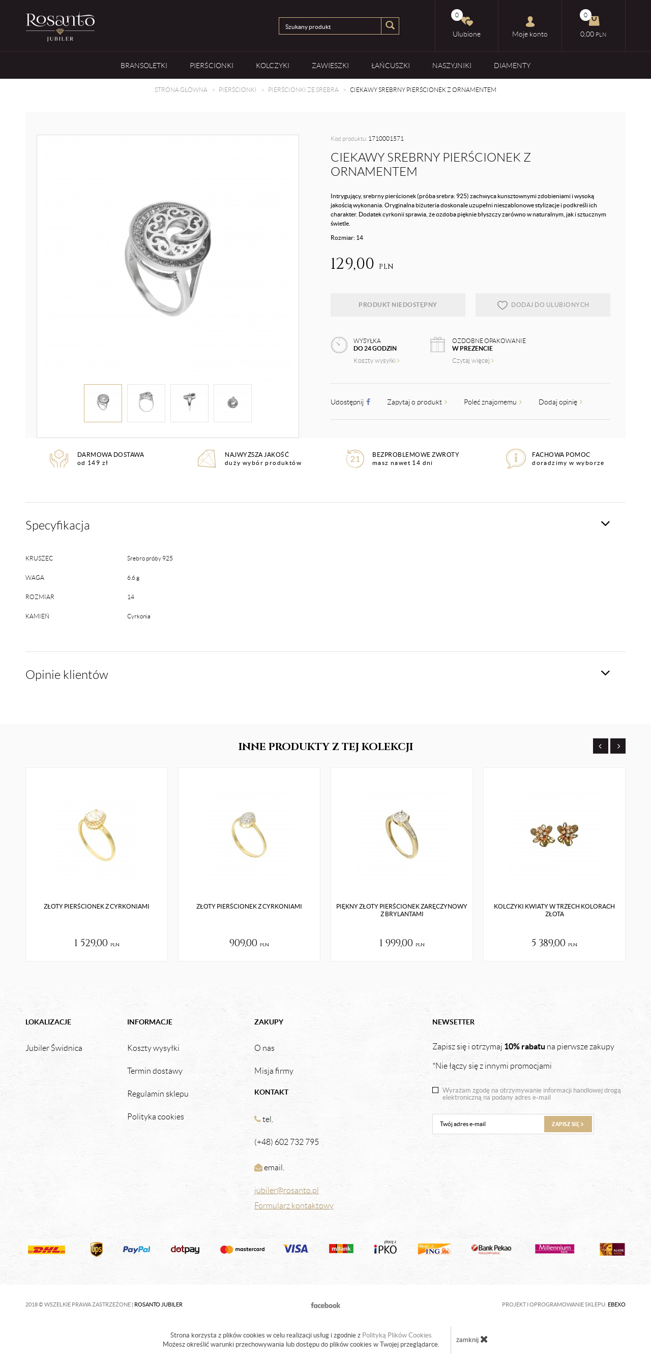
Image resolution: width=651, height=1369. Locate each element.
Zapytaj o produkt (417, 402)
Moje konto (530, 27)
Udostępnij (350, 402)
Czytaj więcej (473, 360)
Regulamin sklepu (158, 1094)
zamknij (472, 1339)
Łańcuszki (390, 65)
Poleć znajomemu (493, 402)
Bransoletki (144, 65)
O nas (264, 1048)
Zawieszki (330, 65)
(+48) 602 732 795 (286, 1142)
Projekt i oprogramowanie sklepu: (564, 1304)
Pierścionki (212, 65)
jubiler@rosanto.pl (286, 1190)
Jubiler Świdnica (53, 1048)
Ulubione (466, 23)
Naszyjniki (452, 65)
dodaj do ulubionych (542, 305)
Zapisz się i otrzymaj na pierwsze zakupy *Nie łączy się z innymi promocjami (523, 1056)
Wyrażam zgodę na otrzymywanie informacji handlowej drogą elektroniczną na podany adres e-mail (531, 1094)
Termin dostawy (155, 1071)
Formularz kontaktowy (294, 1205)
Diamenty (512, 65)
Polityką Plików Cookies (397, 1335)
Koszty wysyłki (376, 360)
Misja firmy (273, 1071)
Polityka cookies (155, 1117)
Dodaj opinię (560, 402)
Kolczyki (273, 65)
